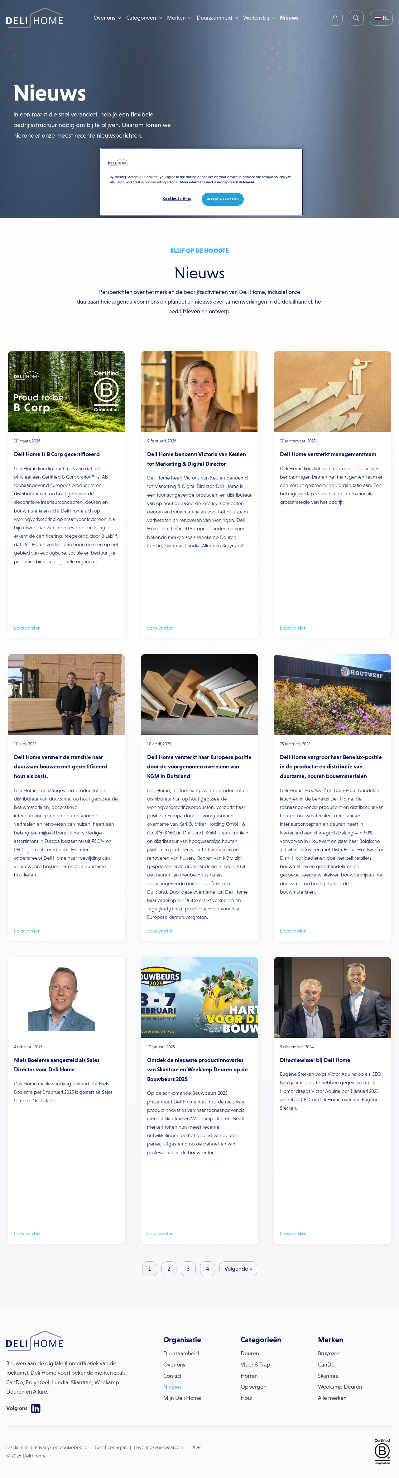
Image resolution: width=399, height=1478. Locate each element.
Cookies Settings (177, 199)
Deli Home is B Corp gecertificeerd (57, 454)
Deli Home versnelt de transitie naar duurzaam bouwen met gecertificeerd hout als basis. (61, 766)
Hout (246, 1398)
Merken (176, 18)
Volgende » (238, 1269)
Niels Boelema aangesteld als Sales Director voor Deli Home (56, 1065)
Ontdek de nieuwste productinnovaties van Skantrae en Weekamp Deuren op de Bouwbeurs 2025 (197, 1069)
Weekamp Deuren (340, 1387)
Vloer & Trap (255, 1365)
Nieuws (289, 18)
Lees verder (27, 627)
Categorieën (141, 18)
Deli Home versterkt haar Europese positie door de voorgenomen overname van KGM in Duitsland (199, 766)
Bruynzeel (330, 1353)
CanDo (326, 1365)
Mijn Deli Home (182, 1398)
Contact (172, 1376)
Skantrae (328, 1376)
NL (382, 18)
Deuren (250, 1353)
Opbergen (254, 1387)
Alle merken (332, 1398)
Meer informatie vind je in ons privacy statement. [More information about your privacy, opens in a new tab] (217, 182)
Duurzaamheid (214, 18)
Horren (249, 1376)
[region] (201, 181)
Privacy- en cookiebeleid (61, 1447)
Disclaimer (17, 1447)
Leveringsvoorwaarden (158, 1447)
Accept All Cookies (222, 199)
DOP (195, 1447)
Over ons (104, 18)
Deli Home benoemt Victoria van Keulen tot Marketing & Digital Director (196, 459)
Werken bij (256, 18)
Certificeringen (111, 1447)
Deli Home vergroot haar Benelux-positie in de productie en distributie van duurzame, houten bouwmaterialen (331, 766)
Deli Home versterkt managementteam (328, 454)
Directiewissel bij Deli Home (315, 1060)
